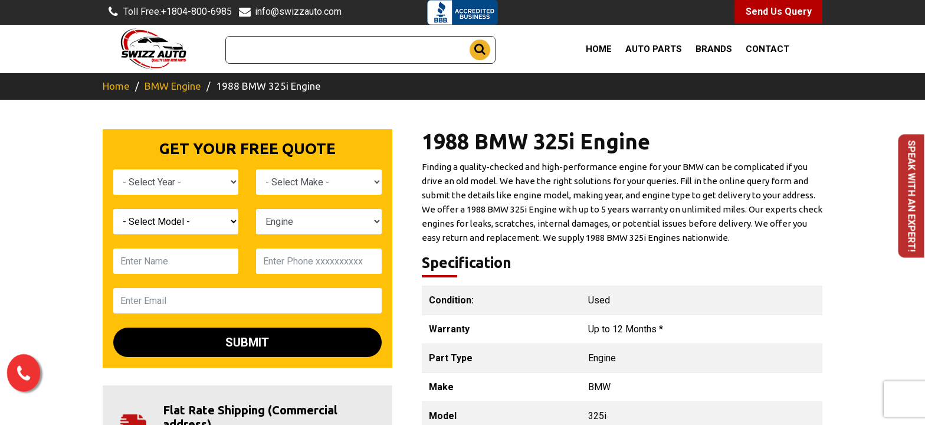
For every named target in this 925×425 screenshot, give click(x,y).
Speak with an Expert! (911, 196)
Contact (767, 49)
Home (599, 49)
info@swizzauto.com (288, 12)
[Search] (360, 50)
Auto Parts (653, 49)
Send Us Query (779, 11)
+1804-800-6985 (167, 12)
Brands (714, 49)
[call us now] (23, 375)
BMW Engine (173, 85)
